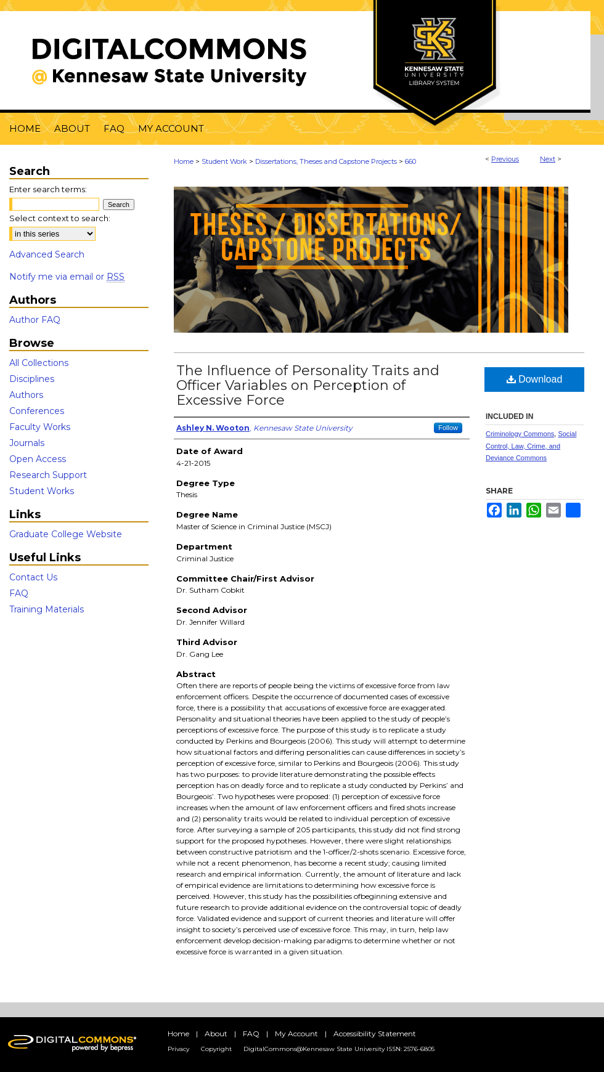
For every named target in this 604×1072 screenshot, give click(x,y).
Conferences (36, 410)
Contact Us (33, 577)
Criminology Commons (520, 433)
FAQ (18, 593)
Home (184, 161)
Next (547, 159)
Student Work (224, 161)
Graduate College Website (65, 534)
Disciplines (31, 378)
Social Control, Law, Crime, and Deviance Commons (531, 446)
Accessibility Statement (374, 1033)
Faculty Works (39, 426)
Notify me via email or (66, 276)
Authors (26, 394)
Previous (505, 159)
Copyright (216, 1049)
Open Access (37, 459)
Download (535, 379)
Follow (448, 427)
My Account (296, 1033)
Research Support (48, 475)
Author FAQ (34, 319)
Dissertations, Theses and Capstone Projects (326, 161)
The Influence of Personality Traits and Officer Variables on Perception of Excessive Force (307, 385)
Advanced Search (46, 254)
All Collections (38, 362)
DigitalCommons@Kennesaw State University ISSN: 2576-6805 (339, 1049)
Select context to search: (59, 218)
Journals (26, 443)
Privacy (178, 1049)
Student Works (41, 491)
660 (410, 161)
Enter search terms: (48, 189)
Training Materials (46, 609)
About (216, 1033)
